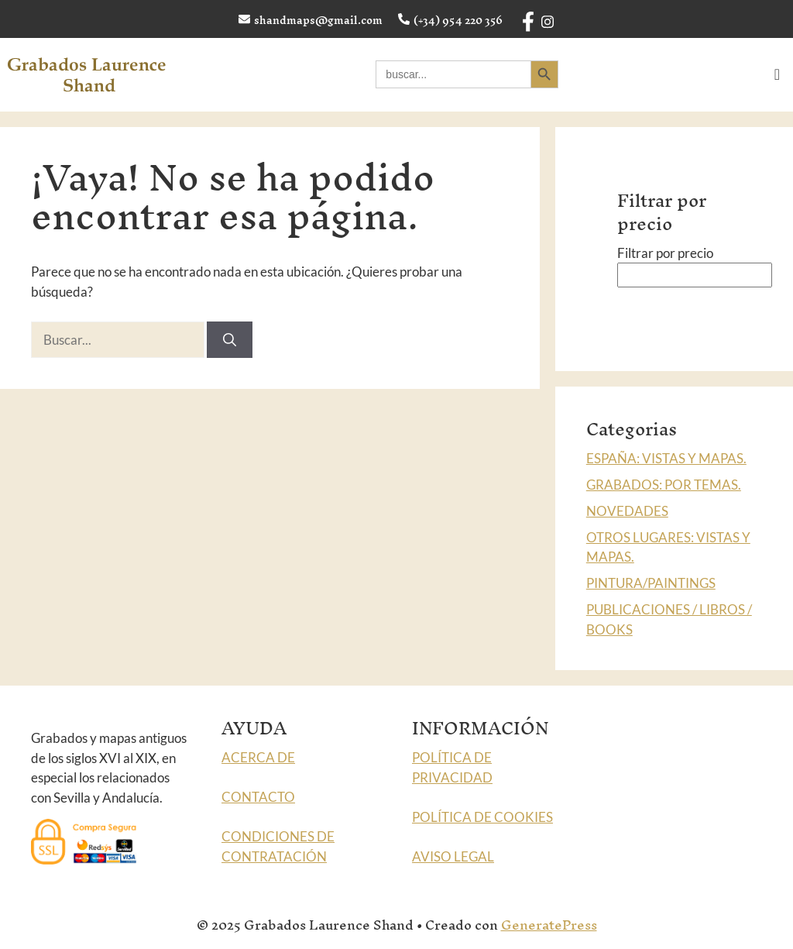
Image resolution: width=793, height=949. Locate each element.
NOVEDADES (627, 511)
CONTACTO (258, 797)
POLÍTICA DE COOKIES (482, 817)
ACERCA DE (258, 757)
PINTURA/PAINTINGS (651, 583)
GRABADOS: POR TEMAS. (663, 484)
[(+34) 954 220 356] (404, 19)
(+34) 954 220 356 (458, 21)
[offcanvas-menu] (777, 75)
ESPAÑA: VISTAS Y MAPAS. (666, 458)
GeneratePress (549, 924)
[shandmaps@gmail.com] (244, 19)
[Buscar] (229, 340)
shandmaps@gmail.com (318, 21)
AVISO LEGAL (453, 856)
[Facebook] (526, 16)
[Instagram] (546, 19)
